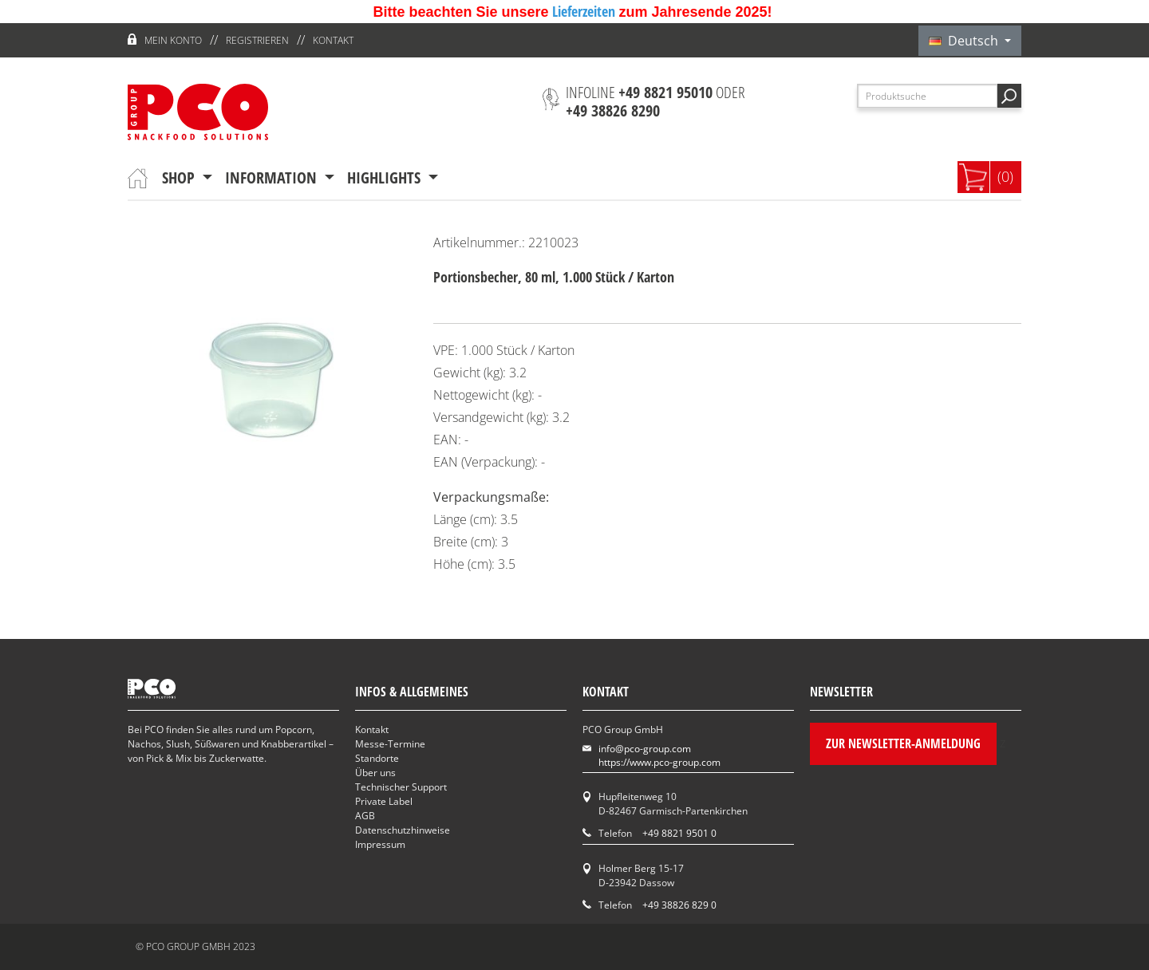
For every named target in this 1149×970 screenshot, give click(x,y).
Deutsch (965, 40)
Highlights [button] (385, 177)
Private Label (384, 801)
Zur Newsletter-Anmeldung (903, 743)
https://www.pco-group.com (659, 762)
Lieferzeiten (585, 11)
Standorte (377, 758)
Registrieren (257, 40)
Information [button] (273, 177)
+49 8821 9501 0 (679, 833)
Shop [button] (180, 177)
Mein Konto (173, 40)
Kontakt (333, 40)
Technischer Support (401, 787)
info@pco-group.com (644, 748)
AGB (365, 815)
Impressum (380, 844)
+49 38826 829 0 (679, 905)
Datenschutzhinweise (402, 830)
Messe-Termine (390, 744)
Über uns (375, 772)
